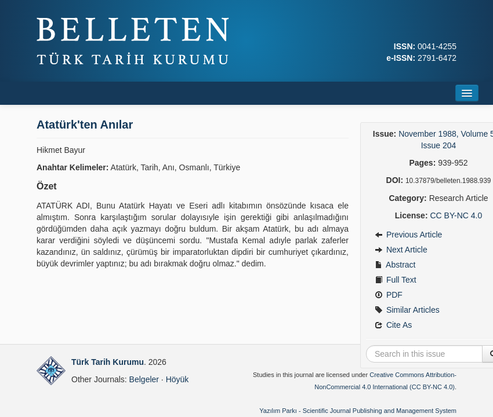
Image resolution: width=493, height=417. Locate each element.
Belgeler (144, 379)
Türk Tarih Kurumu (107, 362)
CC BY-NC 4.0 (456, 215)
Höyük (177, 379)
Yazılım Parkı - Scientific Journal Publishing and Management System (357, 410)
